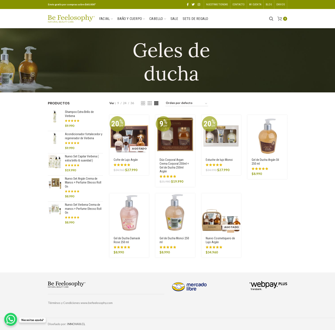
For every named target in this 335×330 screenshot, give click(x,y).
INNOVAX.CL (76, 324)
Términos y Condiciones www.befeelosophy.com (80, 303)
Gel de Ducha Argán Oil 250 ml (265, 161)
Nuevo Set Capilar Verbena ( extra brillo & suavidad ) (81, 158)
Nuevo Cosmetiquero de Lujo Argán (220, 240)
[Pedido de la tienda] (186, 103)
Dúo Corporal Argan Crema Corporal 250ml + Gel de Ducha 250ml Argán (174, 165)
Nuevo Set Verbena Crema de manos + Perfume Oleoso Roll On (83, 208)
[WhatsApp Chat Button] (10, 319)
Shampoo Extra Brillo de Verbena (79, 113)
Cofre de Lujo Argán (126, 159)
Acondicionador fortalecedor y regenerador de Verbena (83, 136)
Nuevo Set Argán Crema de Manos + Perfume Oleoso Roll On (83, 182)
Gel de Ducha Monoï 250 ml (174, 240)
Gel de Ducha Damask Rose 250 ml (127, 240)
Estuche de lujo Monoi (219, 159)
